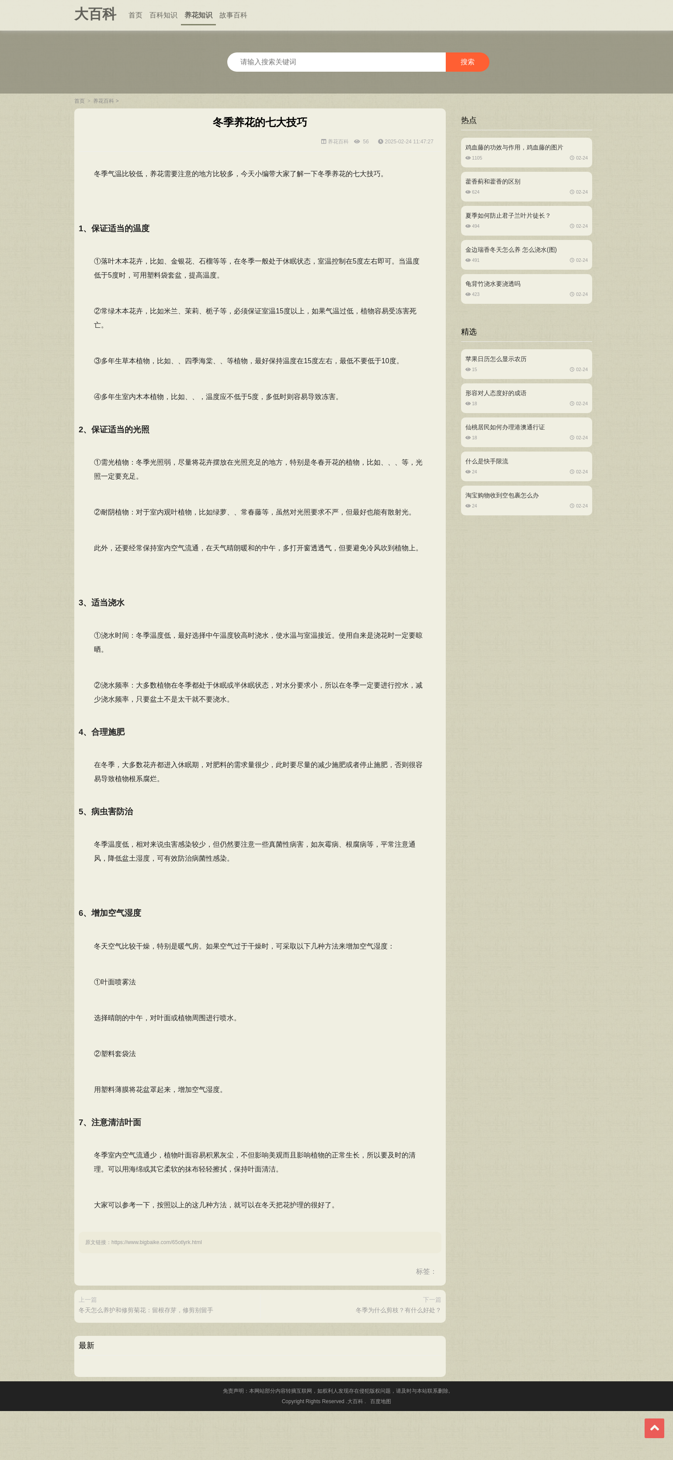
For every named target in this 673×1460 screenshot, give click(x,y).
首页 (135, 15)
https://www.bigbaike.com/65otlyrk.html (161, 1261)
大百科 (95, 14)
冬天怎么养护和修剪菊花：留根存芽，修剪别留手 (150, 1341)
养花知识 (198, 15)
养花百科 (103, 101)
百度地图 (380, 1450)
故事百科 (233, 15)
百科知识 (163, 15)
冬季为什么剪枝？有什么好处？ (394, 1341)
